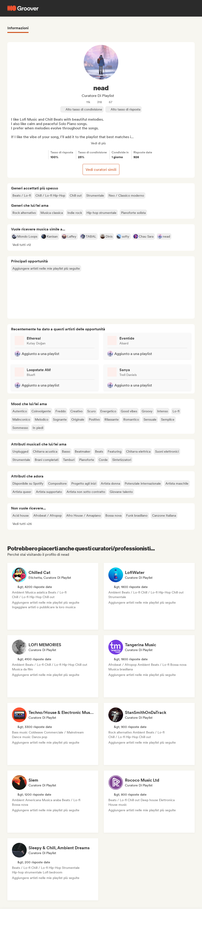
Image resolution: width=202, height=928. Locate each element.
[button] (21, 244)
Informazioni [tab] (18, 28)
